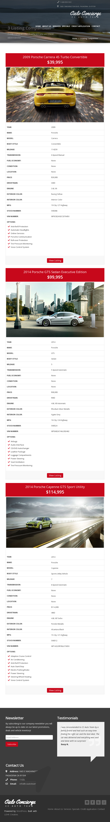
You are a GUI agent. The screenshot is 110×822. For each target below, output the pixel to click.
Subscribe (11, 744)
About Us (46, 26)
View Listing (55, 260)
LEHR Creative (11, 814)
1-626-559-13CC (64, 2)
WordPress (21, 811)
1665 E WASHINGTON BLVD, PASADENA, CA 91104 (76, 6)
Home (38, 26)
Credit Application (80, 26)
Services (57, 26)
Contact (96, 26)
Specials (66, 26)
